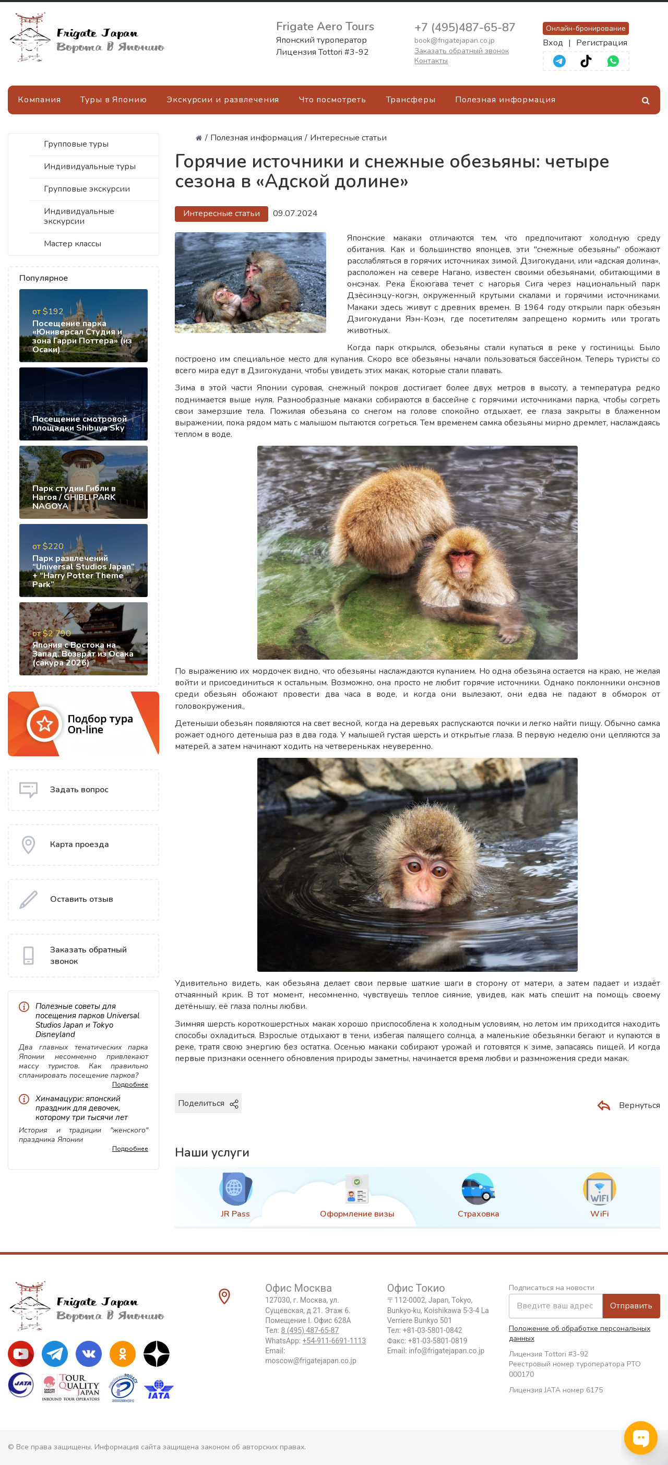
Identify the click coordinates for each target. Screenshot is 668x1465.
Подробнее (130, 1084)
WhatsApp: (315, 1341)
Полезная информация (505, 99)
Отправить (631, 1306)
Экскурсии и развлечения (222, 99)
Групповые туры (76, 144)
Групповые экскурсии (87, 189)
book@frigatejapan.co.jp (454, 40)
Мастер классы (72, 243)
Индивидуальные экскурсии (79, 216)
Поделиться (208, 1103)
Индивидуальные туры (90, 166)
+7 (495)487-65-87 (465, 27)
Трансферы (411, 99)
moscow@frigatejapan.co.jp (310, 1360)
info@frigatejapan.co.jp (446, 1351)
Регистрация (601, 43)
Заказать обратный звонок (461, 51)
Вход (553, 43)
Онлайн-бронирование (586, 28)
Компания (39, 99)
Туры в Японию (113, 99)
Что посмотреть (332, 99)
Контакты (431, 61)
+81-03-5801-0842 (432, 1330)
